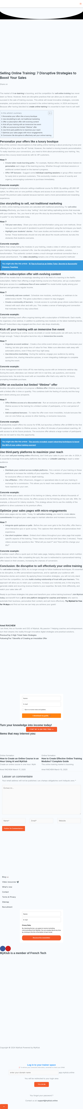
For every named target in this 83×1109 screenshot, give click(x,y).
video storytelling (30, 257)
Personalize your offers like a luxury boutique (20, 116)
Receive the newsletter (41, 938)
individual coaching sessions (48, 173)
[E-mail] (41, 704)
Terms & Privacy (9, 897)
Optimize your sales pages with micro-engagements (22, 133)
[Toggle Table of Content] (48, 113)
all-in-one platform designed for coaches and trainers (44, 598)
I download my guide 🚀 (42, 716)
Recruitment (7, 907)
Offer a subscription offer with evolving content (21, 122)
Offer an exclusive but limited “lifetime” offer (20, 127)
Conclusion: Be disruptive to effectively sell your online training (27, 135)
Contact (5, 892)
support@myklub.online (48, 1101)
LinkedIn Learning (57, 459)
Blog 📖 (5, 877)
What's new (7, 887)
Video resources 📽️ (10, 882)
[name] (41, 698)
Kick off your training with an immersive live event (22, 124)
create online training (38, 107)
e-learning (19, 93)
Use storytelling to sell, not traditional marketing (21, 119)
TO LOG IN (41, 1084)
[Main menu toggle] (80, 3)
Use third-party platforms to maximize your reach (22, 130)
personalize (10, 166)
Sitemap (5, 902)
